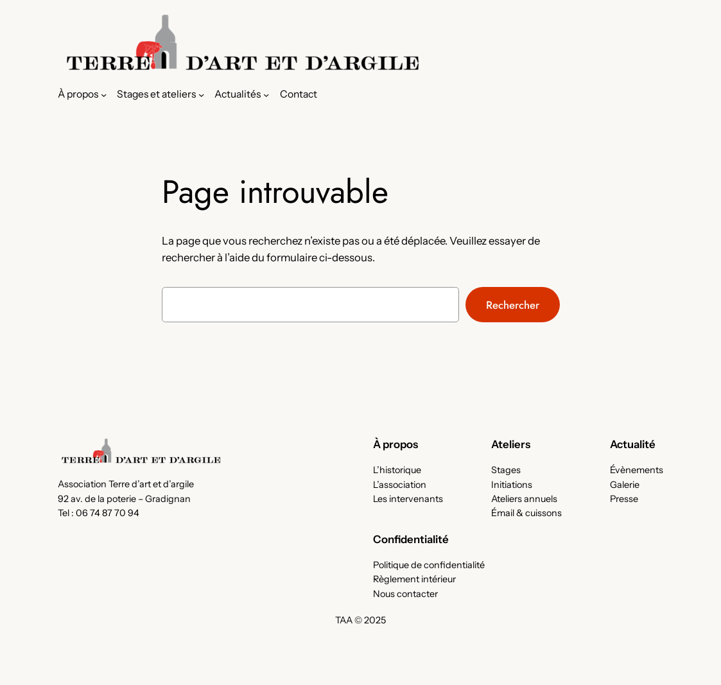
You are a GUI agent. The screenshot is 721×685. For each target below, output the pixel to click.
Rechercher (512, 305)
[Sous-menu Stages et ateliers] (160, 94)
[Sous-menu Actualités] (241, 94)
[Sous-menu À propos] (82, 94)
